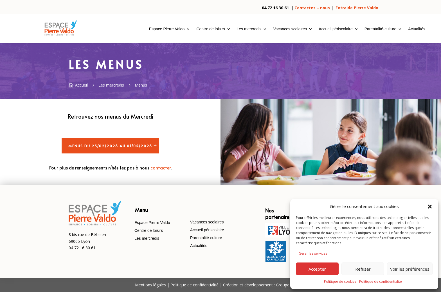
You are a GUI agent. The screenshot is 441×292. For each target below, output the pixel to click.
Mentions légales (150, 285)
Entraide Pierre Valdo (357, 7)
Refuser (363, 269)
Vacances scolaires (290, 29)
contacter (160, 167)
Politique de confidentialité (380, 281)
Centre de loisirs (210, 29)
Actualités (416, 29)
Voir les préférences (409, 269)
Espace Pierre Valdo (167, 29)
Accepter (317, 269)
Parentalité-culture (380, 29)
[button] (430, 206)
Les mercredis (249, 29)
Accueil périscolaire (336, 29)
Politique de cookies (340, 281)
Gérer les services (313, 253)
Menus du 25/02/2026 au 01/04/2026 (110, 145)
